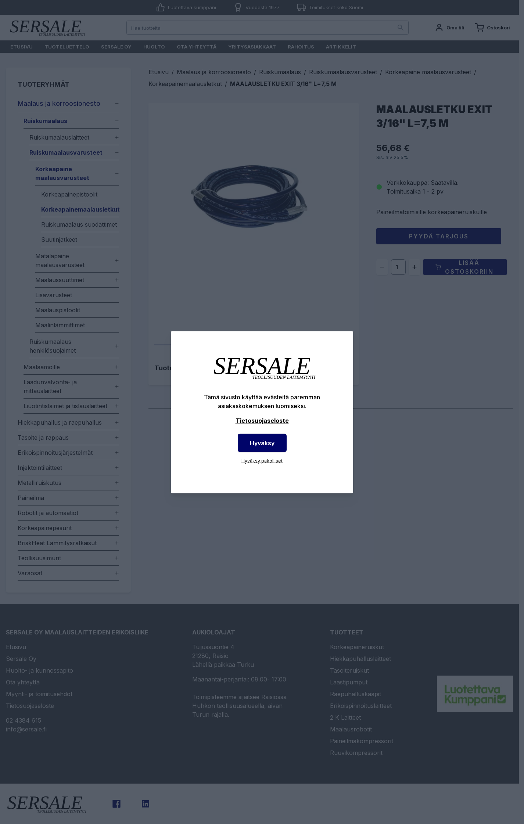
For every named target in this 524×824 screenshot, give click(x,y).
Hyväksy (262, 442)
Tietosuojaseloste (262, 420)
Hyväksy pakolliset (262, 460)
